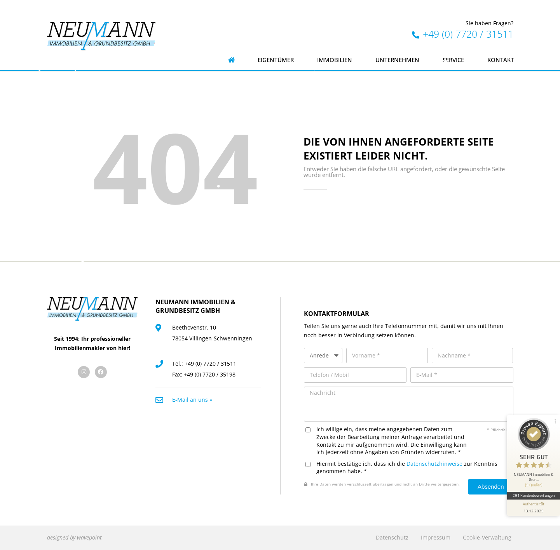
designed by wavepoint (74, 537)
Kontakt (500, 60)
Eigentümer (276, 60)
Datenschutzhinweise (434, 463)
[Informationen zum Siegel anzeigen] (533, 508)
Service (453, 60)
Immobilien (334, 60)
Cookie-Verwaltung (487, 537)
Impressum (435, 537)
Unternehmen (397, 60)
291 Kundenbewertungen (534, 495)
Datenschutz (392, 537)
